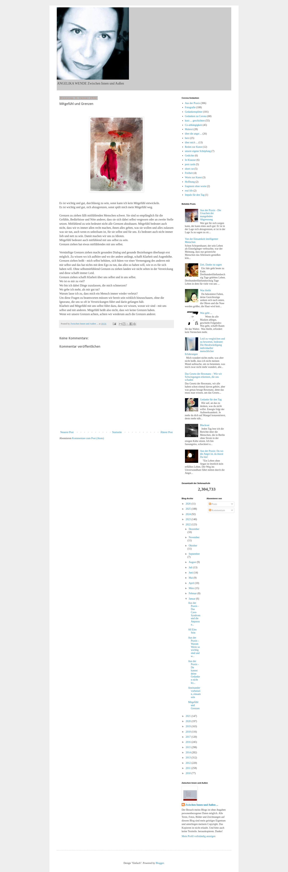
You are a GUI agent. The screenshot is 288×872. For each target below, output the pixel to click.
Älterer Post (166, 432)
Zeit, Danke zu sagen (211, 264)
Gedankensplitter (194, 111)
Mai (191, 577)
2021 (189, 716)
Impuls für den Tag (194, 194)
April (192, 583)
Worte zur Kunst (193, 177)
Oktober (193, 545)
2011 (188, 768)
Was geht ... (206, 313)
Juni (191, 572)
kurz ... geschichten (195, 120)
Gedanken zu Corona (196, 116)
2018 (189, 731)
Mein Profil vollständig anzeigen (198, 836)
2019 (189, 726)
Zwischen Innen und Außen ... (201, 804)
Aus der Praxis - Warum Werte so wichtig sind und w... (194, 647)
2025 (189, 508)
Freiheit (189, 173)
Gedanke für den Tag (211, 399)
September (194, 553)
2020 (189, 721)
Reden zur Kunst (193, 147)
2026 (189, 503)
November (194, 537)
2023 (189, 519)
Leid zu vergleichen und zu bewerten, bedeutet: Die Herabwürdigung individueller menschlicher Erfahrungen (205, 346)
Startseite (117, 432)
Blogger (160, 863)
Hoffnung (190, 181)
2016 (189, 742)
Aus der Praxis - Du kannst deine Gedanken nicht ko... (194, 672)
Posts (213, 504)
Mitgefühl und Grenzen (193, 705)
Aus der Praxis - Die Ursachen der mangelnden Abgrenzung (210, 215)
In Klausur (190, 160)
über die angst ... (193, 133)
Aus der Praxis (192, 103)
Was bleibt (205, 290)
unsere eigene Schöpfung (198, 151)
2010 (189, 773)
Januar (192, 598)
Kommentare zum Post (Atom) (88, 438)
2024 (189, 514)
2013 (189, 757)
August (193, 562)
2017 (189, 736)
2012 (189, 763)
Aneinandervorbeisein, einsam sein (194, 692)
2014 (189, 752)
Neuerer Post (67, 432)
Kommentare (217, 510)
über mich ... (191, 142)
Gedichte (189, 155)
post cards (190, 164)
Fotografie (190, 107)
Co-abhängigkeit (193, 125)
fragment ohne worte (195, 186)
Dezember (194, 529)
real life (189, 190)
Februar (193, 593)
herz (187, 138)
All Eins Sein (192, 631)
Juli (191, 567)
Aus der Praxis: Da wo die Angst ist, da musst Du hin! (211, 454)
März (192, 588)
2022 (189, 524)
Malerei (189, 129)
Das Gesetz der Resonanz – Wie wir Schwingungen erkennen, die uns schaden (203, 376)
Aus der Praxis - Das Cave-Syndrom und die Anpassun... (194, 614)
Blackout (204, 425)
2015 (189, 747)
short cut (189, 168)
